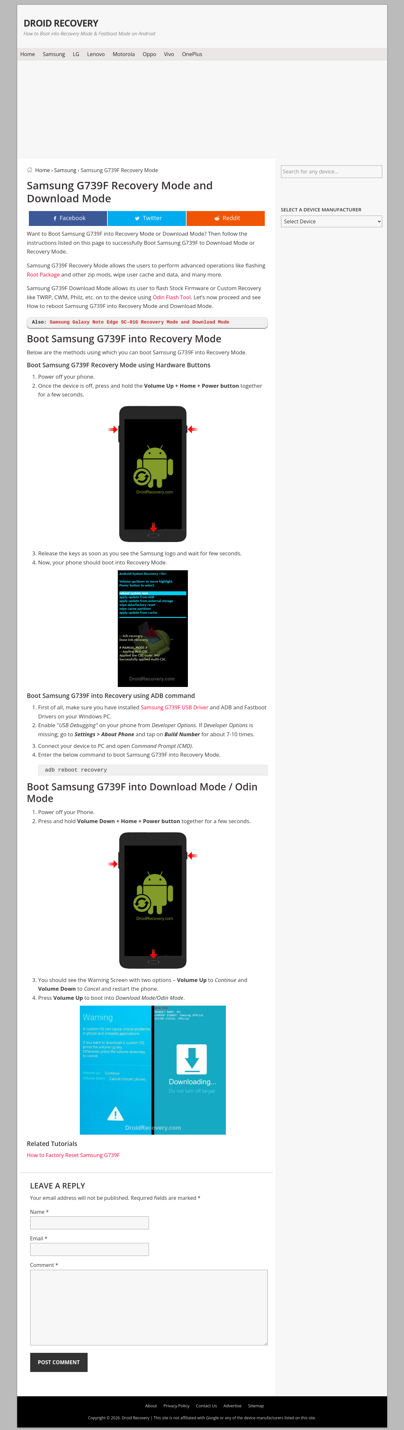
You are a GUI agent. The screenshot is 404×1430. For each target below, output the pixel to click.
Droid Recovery (73, 22)
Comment (44, 1265)
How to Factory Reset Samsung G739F (75, 1155)
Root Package (44, 274)
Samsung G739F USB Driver (176, 707)
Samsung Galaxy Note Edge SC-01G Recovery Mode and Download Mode (142, 322)
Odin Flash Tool (172, 297)
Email (39, 1238)
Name (39, 1211)
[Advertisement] (202, 108)
